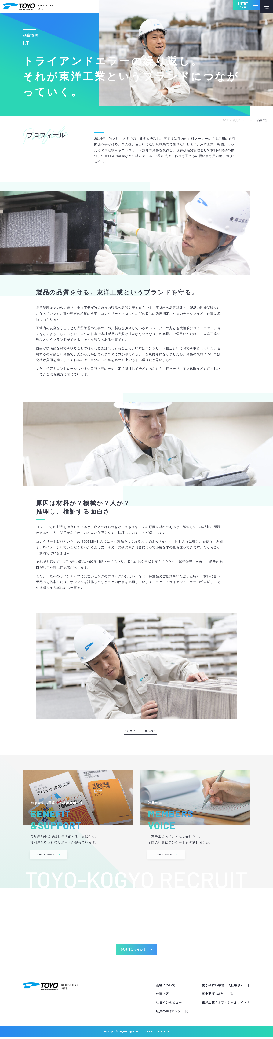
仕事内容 (162, 996)
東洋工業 (225, 1004)
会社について (165, 987)
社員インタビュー (169, 1004)
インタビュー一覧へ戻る (140, 731)
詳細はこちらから (132, 951)
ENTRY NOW (235, 6)
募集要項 (218, 996)
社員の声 (172, 1013)
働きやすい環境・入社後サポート (226, 987)
